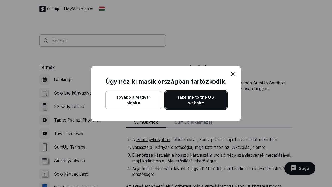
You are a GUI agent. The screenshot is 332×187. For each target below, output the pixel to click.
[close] (233, 74)
